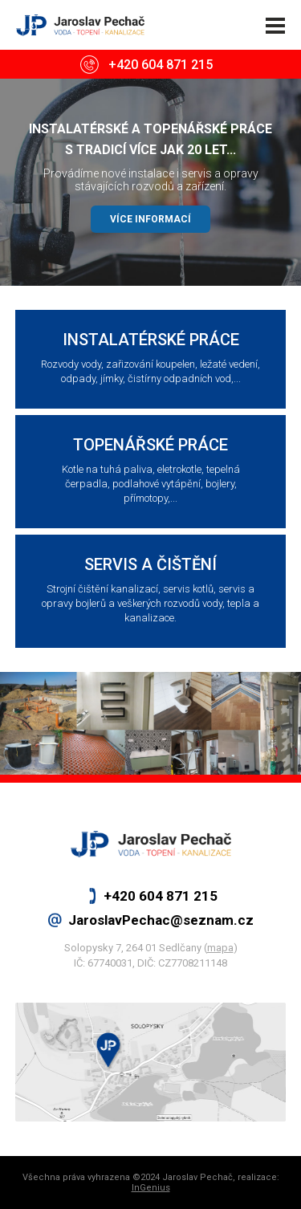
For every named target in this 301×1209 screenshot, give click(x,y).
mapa (220, 948)
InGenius (151, 1188)
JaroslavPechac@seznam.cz (161, 920)
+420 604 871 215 (160, 64)
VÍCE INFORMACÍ (150, 219)
